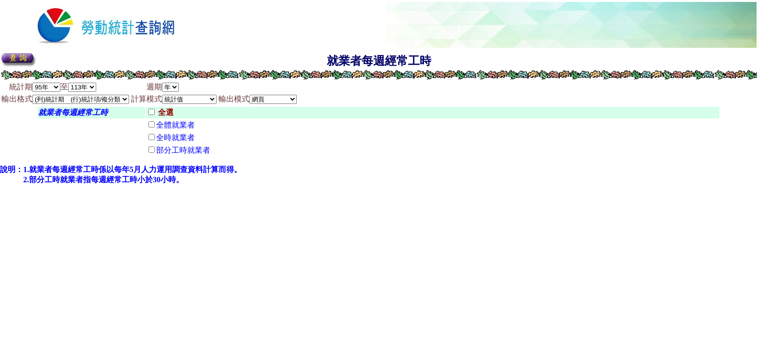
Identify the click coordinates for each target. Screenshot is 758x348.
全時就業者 (175, 137)
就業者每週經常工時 (73, 112)
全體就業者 (175, 125)
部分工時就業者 (183, 150)
